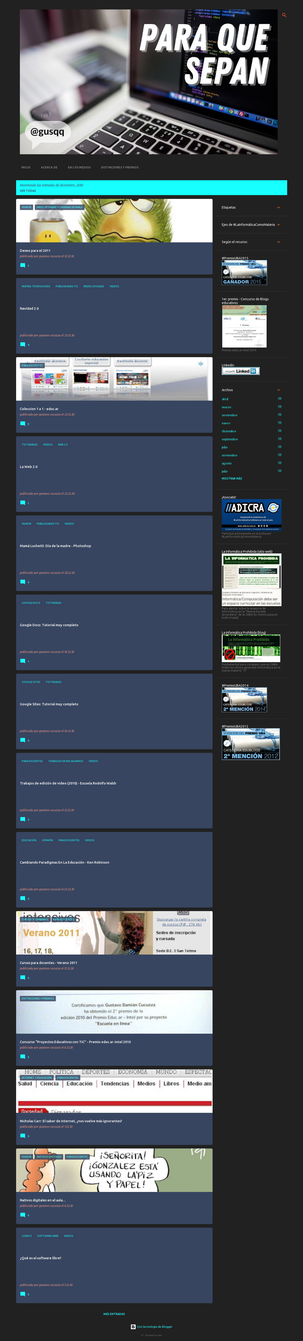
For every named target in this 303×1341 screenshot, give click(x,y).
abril (225, 399)
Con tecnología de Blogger (151, 1326)
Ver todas (28, 190)
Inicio (24, 167)
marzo (226, 407)
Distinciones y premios (118, 167)
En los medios (78, 167)
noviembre (229, 415)
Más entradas (114, 1313)
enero (226, 423)
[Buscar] (284, 15)
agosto (227, 463)
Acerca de (48, 167)
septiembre (230, 439)
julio (225, 447)
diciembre (229, 431)
